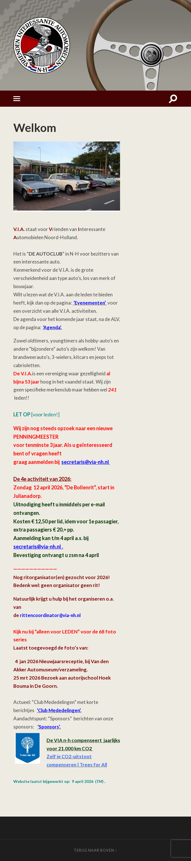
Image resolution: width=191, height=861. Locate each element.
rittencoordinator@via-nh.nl (52, 615)
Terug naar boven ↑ (95, 850)
